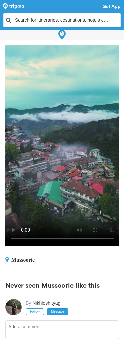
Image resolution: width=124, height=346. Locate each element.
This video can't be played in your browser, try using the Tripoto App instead (62, 145)
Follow (35, 311)
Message (57, 311)
